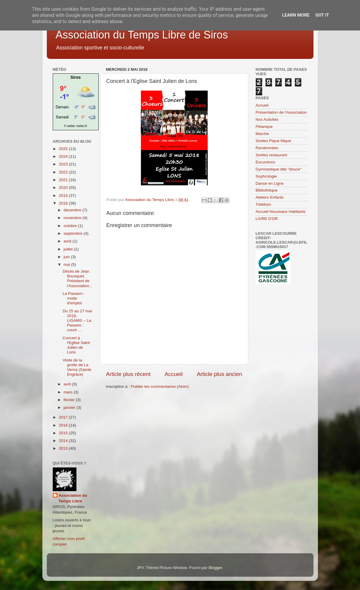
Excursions (265, 162)
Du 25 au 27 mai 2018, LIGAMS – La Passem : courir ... (77, 320)
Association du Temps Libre (73, 498)
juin (67, 257)
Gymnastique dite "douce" (279, 169)
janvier (70, 407)
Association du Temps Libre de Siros (142, 35)
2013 (64, 448)
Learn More (295, 15)
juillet (69, 249)
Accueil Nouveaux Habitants (281, 211)
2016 (64, 425)
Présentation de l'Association (281, 112)
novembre (73, 218)
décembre (73, 210)
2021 (64, 180)
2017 (64, 417)
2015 (64, 433)
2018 (64, 203)
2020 (64, 187)
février (70, 400)
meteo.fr (81, 126)
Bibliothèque (267, 190)
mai (67, 264)
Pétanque (264, 126)
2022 (64, 172)
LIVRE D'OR (267, 218)
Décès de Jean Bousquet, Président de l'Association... (77, 278)
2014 (64, 440)
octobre (71, 226)
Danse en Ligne (270, 183)
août (68, 241)
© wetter (69, 126)
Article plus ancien (219, 374)
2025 (64, 149)
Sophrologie (266, 176)
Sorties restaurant (271, 155)
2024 (64, 156)
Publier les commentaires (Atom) (160, 386)
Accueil (173, 374)
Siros (75, 77)
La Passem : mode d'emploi (74, 298)
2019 (64, 195)
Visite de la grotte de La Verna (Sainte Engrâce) (77, 367)
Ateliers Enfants (270, 197)
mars (69, 392)
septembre (74, 233)
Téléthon (263, 204)
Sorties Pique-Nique (273, 141)
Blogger (215, 567)
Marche (262, 133)
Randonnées (267, 148)
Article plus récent (128, 374)
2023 (64, 164)
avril (68, 384)
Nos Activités (267, 119)
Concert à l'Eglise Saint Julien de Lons (76, 345)
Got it (322, 15)
